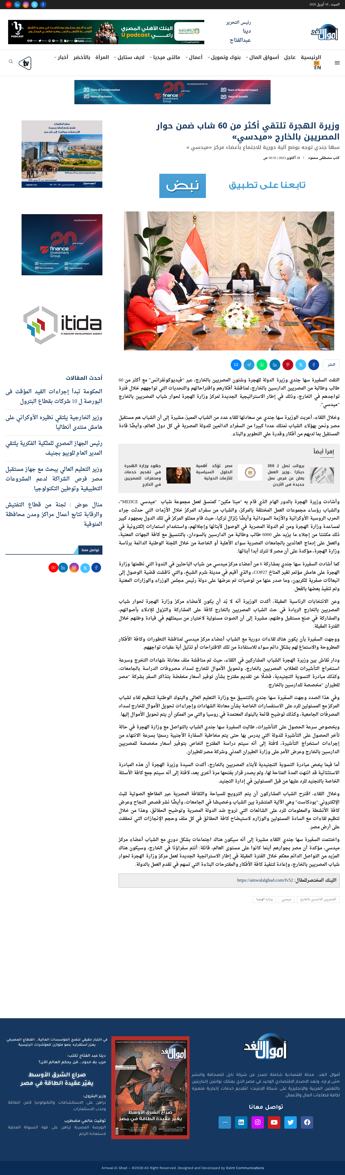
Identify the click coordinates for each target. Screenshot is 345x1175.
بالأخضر (81, 57)
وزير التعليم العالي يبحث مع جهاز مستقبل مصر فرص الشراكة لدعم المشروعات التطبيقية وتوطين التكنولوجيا (53, 479)
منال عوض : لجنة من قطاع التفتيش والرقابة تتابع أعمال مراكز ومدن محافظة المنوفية (53, 515)
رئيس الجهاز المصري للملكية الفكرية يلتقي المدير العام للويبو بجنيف (53, 448)
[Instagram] (26, 4)
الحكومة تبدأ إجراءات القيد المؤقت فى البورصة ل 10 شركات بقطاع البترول (53, 397)
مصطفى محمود (320, 158)
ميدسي (286, 899)
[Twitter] (34, 4)
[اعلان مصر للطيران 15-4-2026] (62, 125)
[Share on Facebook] (313, 364)
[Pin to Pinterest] (287, 364)
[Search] (10, 63)
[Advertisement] (172, 967)
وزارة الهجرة (264, 899)
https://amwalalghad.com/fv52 (265, 880)
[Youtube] (8, 4)
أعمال (195, 57)
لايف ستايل (131, 57)
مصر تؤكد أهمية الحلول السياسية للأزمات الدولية (214, 472)
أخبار (63, 57)
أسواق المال (264, 57)
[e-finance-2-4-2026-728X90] (172, 85)
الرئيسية (311, 57)
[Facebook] (43, 4)
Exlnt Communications (244, 1168)
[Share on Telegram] (249, 364)
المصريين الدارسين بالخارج (318, 899)
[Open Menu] (337, 62)
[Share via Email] (236, 364)
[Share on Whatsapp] (262, 364)
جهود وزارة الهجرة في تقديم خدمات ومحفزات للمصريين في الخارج (142, 475)
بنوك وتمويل (226, 57)
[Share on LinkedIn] (275, 364)
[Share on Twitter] (300, 364)
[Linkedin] (17, 4)
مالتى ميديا (166, 57)
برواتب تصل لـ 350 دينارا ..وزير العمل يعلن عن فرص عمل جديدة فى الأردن (286, 475)
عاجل (290, 57)
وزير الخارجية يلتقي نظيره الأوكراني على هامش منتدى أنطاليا (53, 423)
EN (317, 68)
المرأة (102, 57)
